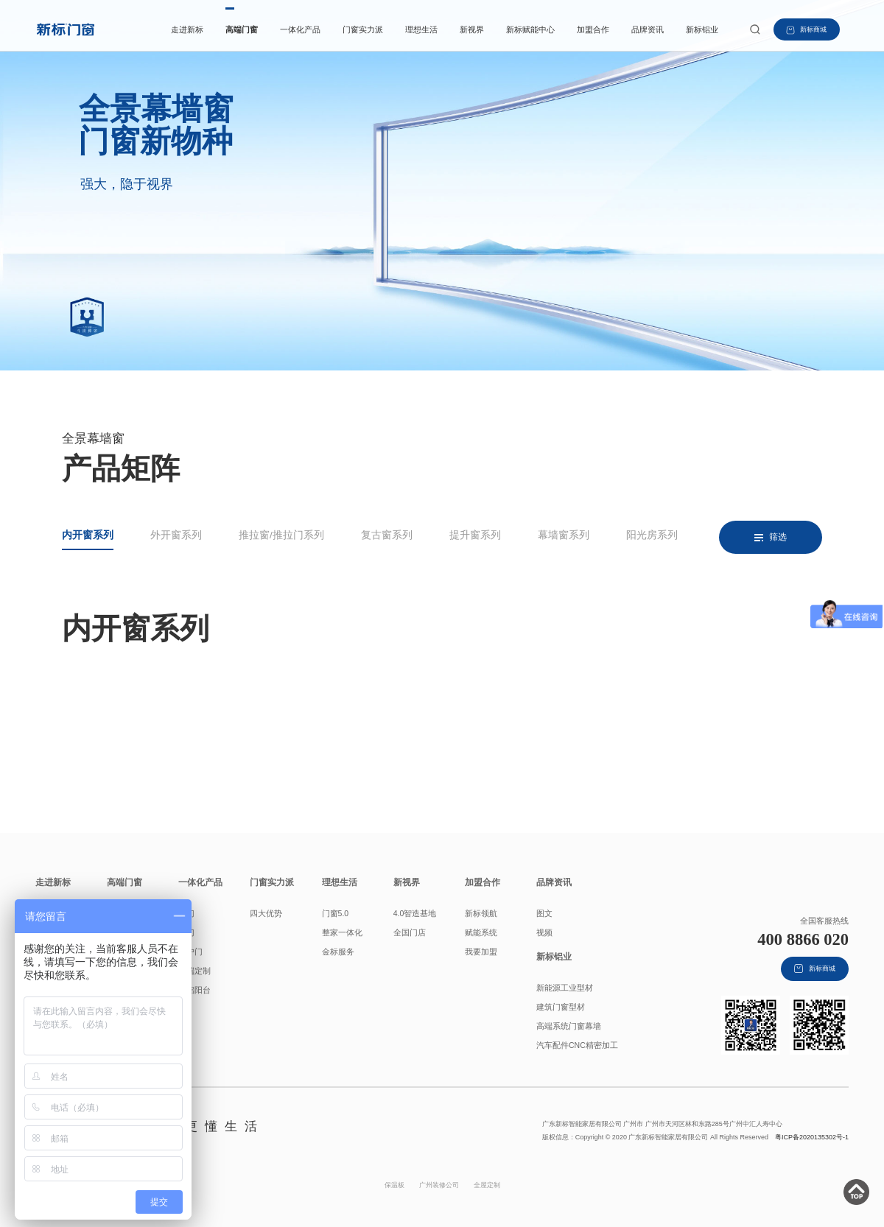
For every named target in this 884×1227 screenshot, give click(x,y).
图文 (544, 913)
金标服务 (338, 951)
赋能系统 (481, 932)
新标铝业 (702, 29)
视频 (544, 932)
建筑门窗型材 (560, 1006)
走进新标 (187, 29)
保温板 (394, 1185)
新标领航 (481, 913)
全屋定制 (487, 1185)
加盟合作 (593, 29)
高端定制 (194, 970)
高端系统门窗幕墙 (568, 1026)
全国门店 (409, 932)
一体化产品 (300, 29)
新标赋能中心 (530, 29)
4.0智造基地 (415, 913)
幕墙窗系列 (563, 535)
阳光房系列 (652, 535)
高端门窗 (241, 29)
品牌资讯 (647, 29)
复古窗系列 (387, 535)
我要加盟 (481, 951)
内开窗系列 (87, 535)
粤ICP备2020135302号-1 (812, 1137)
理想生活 (421, 29)
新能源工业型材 (564, 987)
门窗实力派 (363, 29)
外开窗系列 (176, 535)
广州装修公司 (439, 1185)
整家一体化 (342, 932)
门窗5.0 (335, 913)
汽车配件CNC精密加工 (577, 1045)
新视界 (472, 29)
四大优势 (266, 913)
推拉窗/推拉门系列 (281, 535)
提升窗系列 (475, 535)
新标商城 (806, 30)
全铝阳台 (194, 989)
